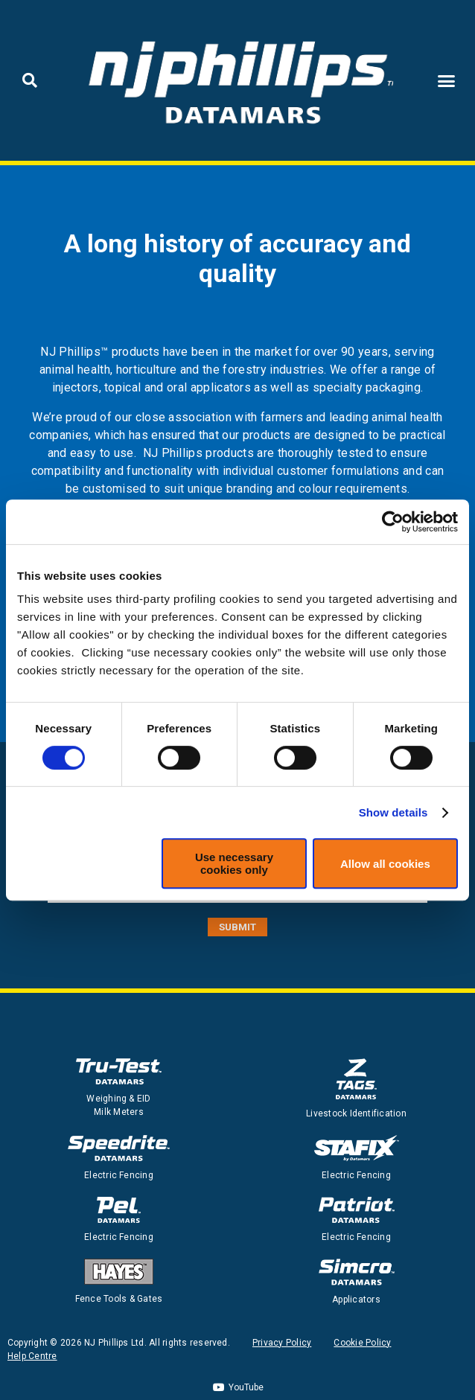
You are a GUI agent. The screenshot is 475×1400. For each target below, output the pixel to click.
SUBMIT (237, 927)
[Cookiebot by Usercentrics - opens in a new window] (393, 522)
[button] (30, 80)
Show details (393, 812)
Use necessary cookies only (234, 863)
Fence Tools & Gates (119, 1299)
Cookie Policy (362, 1342)
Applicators (356, 1299)
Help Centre (32, 1356)
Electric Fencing (118, 1175)
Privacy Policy (281, 1342)
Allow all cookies (385, 863)
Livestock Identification (356, 1113)
